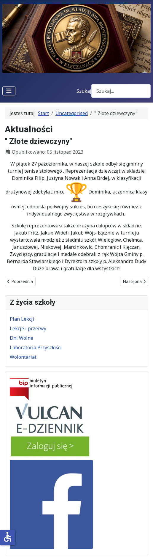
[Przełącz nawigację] (8, 90)
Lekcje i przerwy (28, 328)
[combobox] (121, 90)
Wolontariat (23, 357)
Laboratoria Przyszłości (36, 347)
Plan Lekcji (22, 319)
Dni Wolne (21, 338)
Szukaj (83, 91)
